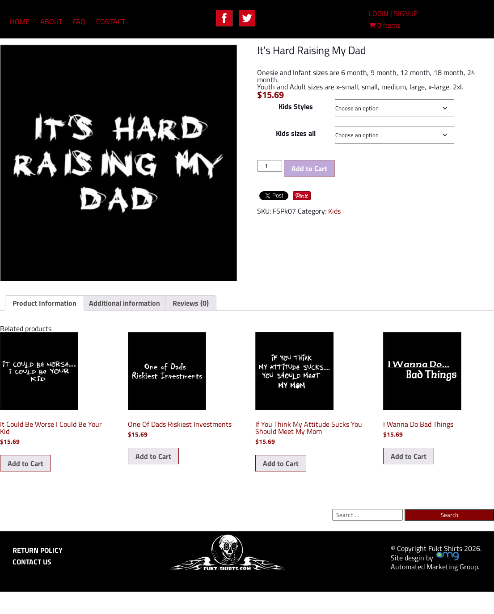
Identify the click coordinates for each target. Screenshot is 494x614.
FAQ (79, 21)
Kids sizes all (296, 133)
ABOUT (51, 21)
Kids (334, 211)
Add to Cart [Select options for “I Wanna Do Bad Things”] (408, 456)
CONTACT (110, 21)
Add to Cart (309, 168)
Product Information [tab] (44, 303)
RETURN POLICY (38, 550)
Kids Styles (296, 106)
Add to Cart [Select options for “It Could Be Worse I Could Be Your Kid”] (25, 463)
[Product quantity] (269, 166)
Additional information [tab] (124, 303)
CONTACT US (32, 561)
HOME (20, 21)
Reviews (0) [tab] (191, 303)
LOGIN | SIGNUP (393, 13)
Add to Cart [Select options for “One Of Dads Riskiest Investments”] (153, 456)
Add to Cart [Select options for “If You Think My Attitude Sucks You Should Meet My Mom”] (281, 463)
